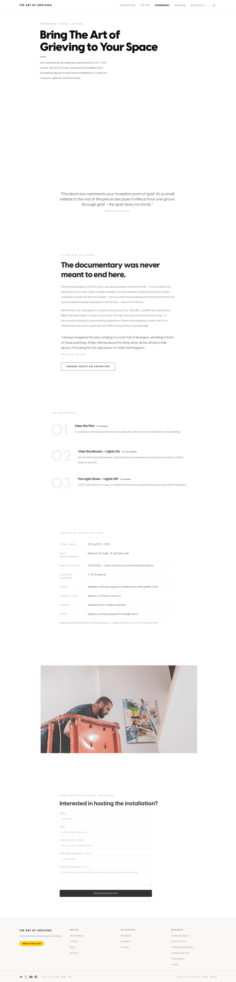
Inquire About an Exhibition (89, 366)
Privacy (213, 977)
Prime (63, 977)
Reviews (74, 953)
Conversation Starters (182, 948)
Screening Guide (179, 936)
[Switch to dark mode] (214, 5)
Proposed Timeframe (75, 853)
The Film (145, 5)
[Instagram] (26, 977)
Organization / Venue (71, 840)
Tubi (57, 977)
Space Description (73, 867)
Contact (125, 948)
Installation (162, 5)
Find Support (177, 959)
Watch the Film (32, 944)
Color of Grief (178, 942)
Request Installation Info (105, 893)
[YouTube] (31, 977)
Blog (72, 948)
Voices (174, 965)
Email (62, 827)
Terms (205, 977)
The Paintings (127, 5)
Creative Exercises (180, 953)
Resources (198, 5)
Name (62, 813)
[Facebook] (35, 977)
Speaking (180, 5)
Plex (70, 977)
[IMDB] (21, 977)
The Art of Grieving (35, 5)
